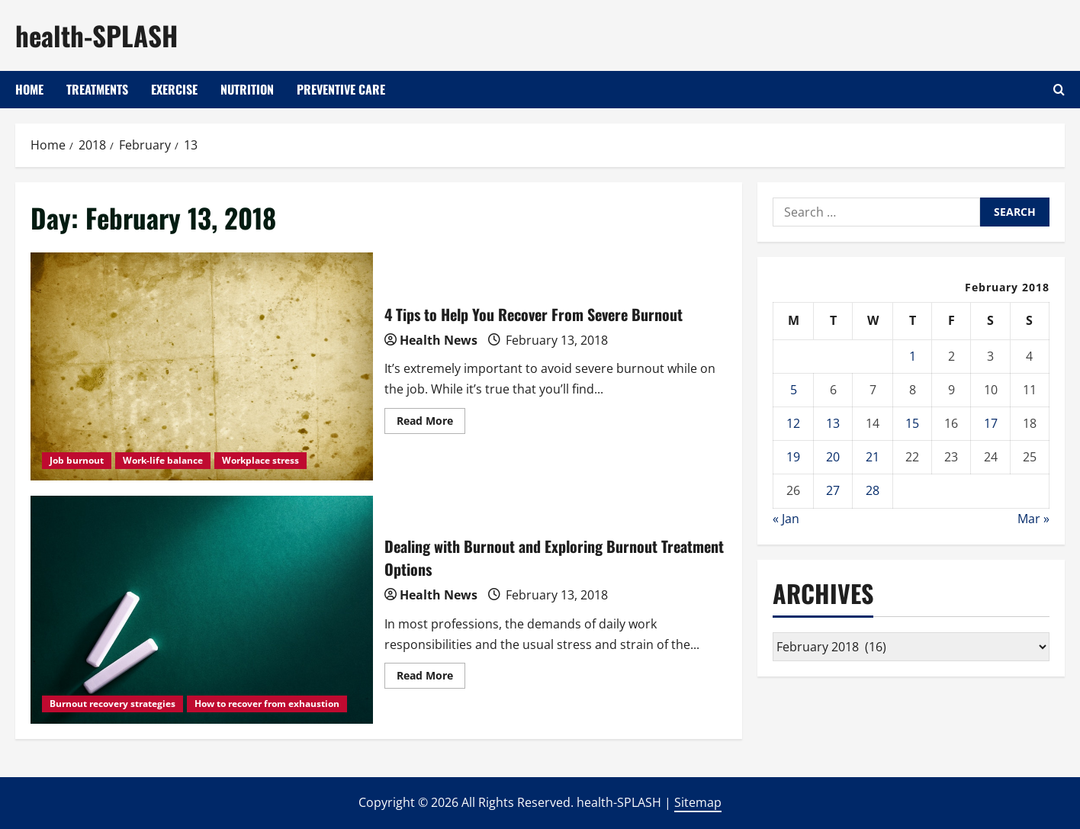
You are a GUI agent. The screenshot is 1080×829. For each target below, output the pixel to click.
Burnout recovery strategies (112, 703)
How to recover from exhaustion (266, 703)
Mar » (1033, 518)
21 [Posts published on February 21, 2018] (872, 456)
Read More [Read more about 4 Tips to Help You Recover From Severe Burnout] (431, 423)
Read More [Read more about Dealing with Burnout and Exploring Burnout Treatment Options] (431, 678)
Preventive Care (341, 89)
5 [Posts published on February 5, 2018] (793, 389)
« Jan (786, 518)
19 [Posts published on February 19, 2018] (793, 456)
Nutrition (247, 89)
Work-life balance (163, 460)
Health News (438, 340)
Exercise (174, 89)
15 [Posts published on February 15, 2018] (912, 423)
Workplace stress (260, 460)
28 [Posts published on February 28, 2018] (872, 490)
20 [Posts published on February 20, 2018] (833, 456)
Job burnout (77, 460)
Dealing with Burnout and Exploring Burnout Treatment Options (202, 610)
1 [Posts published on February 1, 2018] (912, 356)
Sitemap (698, 802)
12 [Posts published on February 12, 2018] (793, 423)
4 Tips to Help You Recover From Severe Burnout (202, 366)
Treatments (97, 89)
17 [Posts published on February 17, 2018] (991, 423)
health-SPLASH (96, 35)
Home (29, 89)
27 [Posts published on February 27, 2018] (833, 490)
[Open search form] (1059, 89)
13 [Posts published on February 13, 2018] (833, 423)
